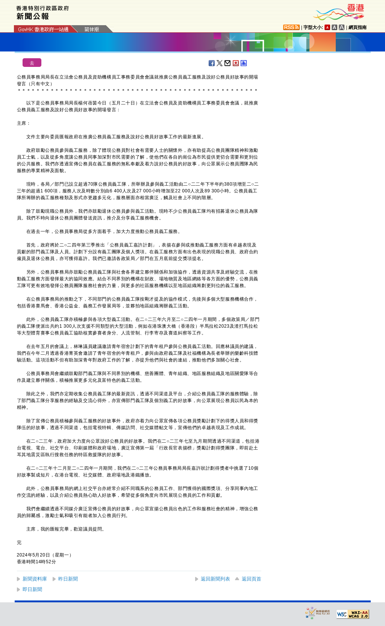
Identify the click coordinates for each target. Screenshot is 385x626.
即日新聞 (32, 589)
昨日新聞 (68, 579)
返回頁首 (251, 579)
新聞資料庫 (35, 579)
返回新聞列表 (215, 579)
